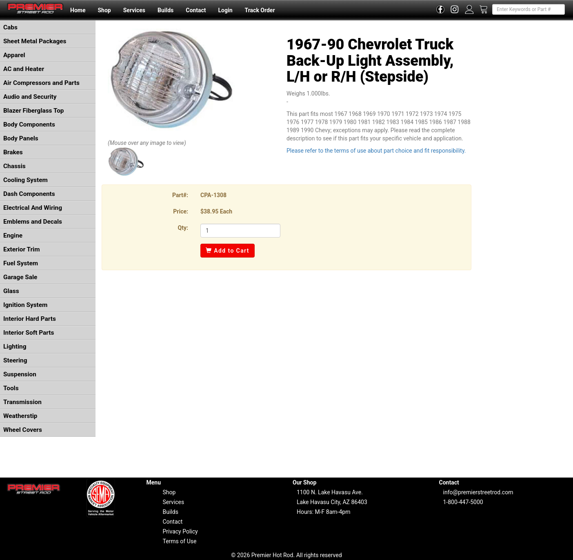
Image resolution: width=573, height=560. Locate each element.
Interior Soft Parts (28, 332)
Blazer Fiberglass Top (33, 110)
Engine (12, 235)
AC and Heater (23, 69)
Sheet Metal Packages (34, 41)
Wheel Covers (22, 429)
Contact (196, 10)
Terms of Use (180, 541)
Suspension (19, 374)
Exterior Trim (21, 249)
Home (77, 10)
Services (134, 10)
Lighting (15, 346)
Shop (104, 10)
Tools (11, 388)
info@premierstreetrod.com (478, 492)
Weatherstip (20, 416)
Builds (165, 10)
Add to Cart (227, 250)
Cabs (10, 27)
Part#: (180, 195)
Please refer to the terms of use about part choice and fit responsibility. (376, 150)
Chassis (14, 166)
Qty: (183, 227)
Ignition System (25, 305)
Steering (15, 360)
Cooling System (25, 180)
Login (225, 10)
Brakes (13, 152)
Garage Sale (20, 277)
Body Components (29, 124)
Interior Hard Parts (29, 318)
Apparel (14, 55)
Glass (11, 291)
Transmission (22, 402)
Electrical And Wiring (32, 207)
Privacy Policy (180, 531)
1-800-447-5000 (463, 502)
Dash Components (29, 194)
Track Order (259, 10)
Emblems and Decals (32, 221)
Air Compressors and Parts (41, 83)
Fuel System (20, 263)
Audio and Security (30, 96)
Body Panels (20, 138)
